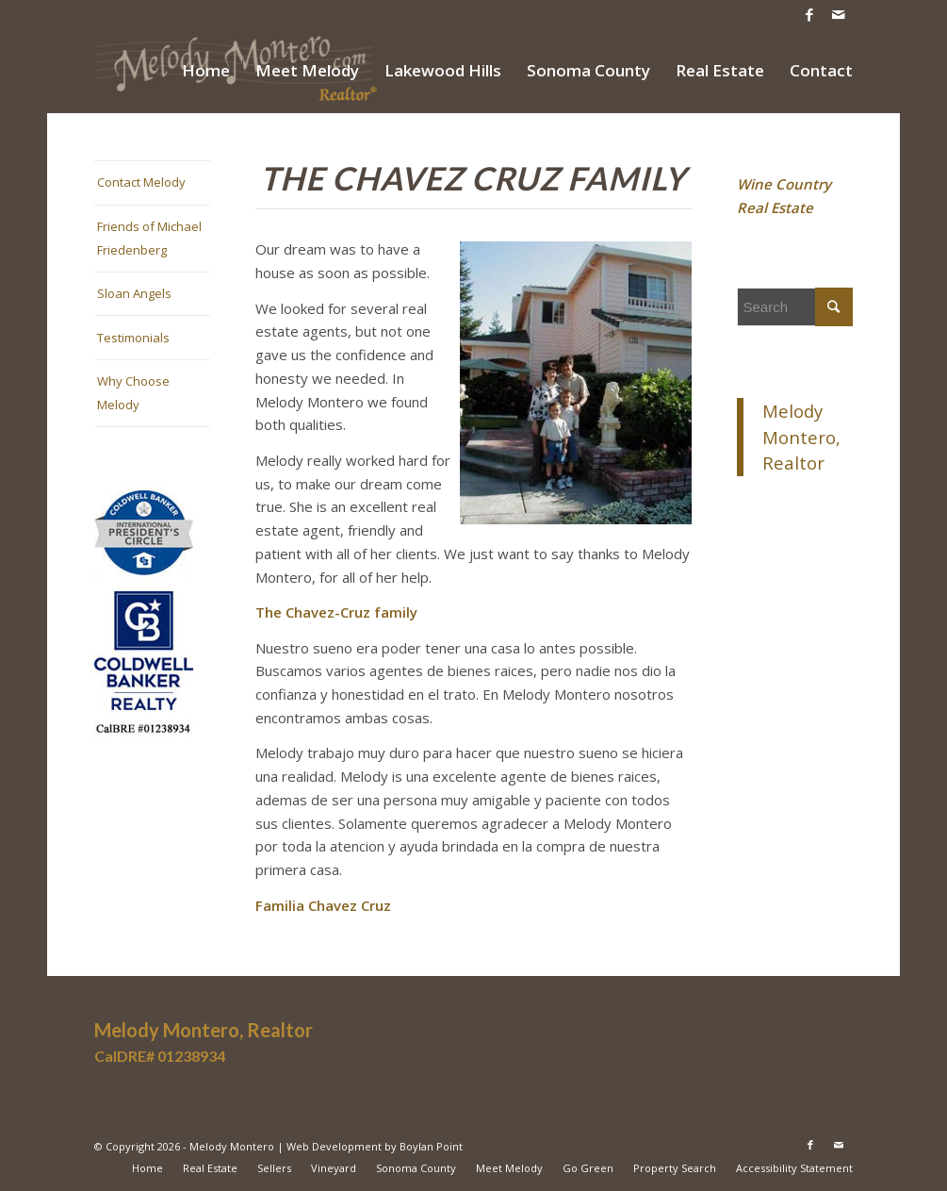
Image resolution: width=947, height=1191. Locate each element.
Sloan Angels (134, 293)
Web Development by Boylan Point (374, 1146)
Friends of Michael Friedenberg (149, 238)
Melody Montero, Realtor (801, 437)
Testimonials (133, 337)
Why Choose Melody (133, 392)
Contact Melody (141, 182)
